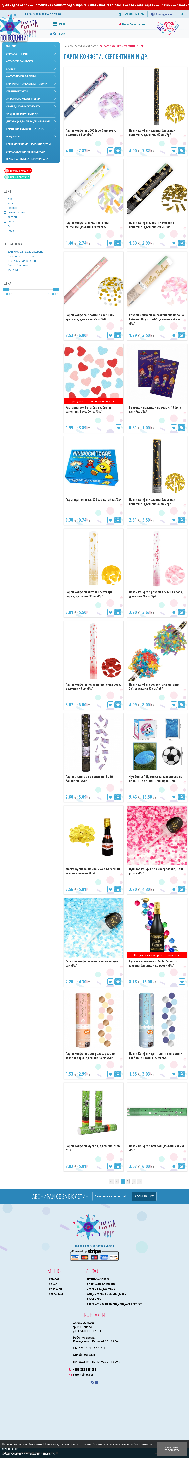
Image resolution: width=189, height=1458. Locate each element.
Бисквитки (94, 1299)
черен (14, 230)
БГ (182, 14)
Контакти (55, 1289)
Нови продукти (17, 177)
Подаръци (13, 136)
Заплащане (56, 1294)
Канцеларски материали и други (28, 144)
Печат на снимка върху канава (27, 159)
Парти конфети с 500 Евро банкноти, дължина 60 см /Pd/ (91, 132)
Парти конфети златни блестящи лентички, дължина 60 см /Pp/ (152, 132)
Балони (11, 69)
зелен (14, 203)
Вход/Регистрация (133, 24)
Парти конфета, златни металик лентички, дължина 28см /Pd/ (151, 225)
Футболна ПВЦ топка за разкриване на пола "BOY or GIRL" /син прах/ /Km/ (155, 778)
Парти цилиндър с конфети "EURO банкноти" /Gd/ (89, 778)
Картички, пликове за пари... (25, 129)
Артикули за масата (19, 61)
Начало (68, 46)
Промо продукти (18, 171)
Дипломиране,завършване (28, 251)
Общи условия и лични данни (106, 1294)
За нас (53, 1284)
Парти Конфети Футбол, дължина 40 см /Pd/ (156, 1148)
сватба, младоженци (24, 261)
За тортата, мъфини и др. (23, 99)
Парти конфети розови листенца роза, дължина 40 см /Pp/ (156, 594)
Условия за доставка (101, 1289)
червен (15, 208)
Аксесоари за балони (21, 76)
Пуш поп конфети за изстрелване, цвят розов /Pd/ (156, 871)
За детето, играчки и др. (22, 114)
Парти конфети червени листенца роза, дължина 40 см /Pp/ (93, 686)
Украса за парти (17, 53)
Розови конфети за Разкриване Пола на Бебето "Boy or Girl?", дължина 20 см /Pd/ (156, 319)
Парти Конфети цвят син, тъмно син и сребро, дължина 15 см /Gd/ (155, 1055)
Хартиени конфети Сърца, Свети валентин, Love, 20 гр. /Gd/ (88, 409)
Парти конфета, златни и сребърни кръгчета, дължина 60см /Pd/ (90, 317)
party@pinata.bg (83, 1374)
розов (14, 221)
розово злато (19, 212)
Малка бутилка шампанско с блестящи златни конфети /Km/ (93, 871)
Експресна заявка (98, 1279)
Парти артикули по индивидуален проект (114, 1304)
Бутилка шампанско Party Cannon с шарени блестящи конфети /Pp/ (153, 963)
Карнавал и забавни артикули (26, 84)
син (12, 226)
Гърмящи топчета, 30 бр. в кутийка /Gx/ (93, 499)
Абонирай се (144, 1196)
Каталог (54, 1279)
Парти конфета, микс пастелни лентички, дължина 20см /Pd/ (87, 225)
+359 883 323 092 (84, 1369)
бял (12, 199)
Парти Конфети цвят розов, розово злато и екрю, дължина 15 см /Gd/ (90, 1055)
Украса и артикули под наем (25, 151)
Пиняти (11, 46)
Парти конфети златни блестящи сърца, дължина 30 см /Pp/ (89, 594)
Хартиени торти (17, 91)
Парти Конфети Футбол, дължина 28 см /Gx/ (93, 1148)
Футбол (15, 270)
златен (15, 217)
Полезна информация (101, 1284)
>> (139, 1181)
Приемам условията (172, 1449)
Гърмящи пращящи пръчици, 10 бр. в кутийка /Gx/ (155, 409)
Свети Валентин (21, 265)
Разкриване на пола (24, 256)
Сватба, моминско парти (23, 106)
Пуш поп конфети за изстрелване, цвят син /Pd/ (93, 963)
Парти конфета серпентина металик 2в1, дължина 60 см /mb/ (154, 686)
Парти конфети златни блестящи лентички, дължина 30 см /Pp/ (152, 501)
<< (111, 1181)
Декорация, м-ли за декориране (28, 121)
